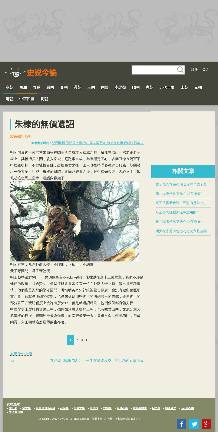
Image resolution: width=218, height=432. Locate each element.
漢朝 (77, 87)
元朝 (198, 87)
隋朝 (136, 87)
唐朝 (149, 87)
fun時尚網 (187, 408)
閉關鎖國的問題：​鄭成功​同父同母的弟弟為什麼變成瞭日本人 (98, 143)
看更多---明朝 (21, 353)
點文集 (156, 408)
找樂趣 (107, 408)
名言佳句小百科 (45, 408)
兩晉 (105, 87)
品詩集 (64, 408)
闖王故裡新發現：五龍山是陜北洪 (181, 203)
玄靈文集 (79, 408)
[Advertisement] (109, 31)
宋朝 (184, 87)
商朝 (9, 87)
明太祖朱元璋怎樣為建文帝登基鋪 (181, 231)
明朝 (44, 99)
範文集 (26, 408)
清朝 (9, 99)
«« (12, 361)
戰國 (50, 87)
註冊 (194, 70)
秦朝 (64, 87)
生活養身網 (16, 412)
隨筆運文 (170, 408)
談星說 (94, 408)
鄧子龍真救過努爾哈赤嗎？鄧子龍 (181, 184)
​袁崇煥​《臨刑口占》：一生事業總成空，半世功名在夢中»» (97, 361)
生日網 (13, 408)
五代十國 (167, 87)
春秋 (36, 87)
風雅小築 (122, 408)
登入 (205, 70)
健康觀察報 (140, 408)
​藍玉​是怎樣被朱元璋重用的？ (178, 212)
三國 (91, 87)
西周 (23, 87)
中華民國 (26, 99)
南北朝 (120, 87)
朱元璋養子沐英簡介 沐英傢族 (178, 193)
